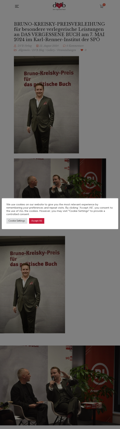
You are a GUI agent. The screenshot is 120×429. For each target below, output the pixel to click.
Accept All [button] (36, 220)
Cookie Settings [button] (16, 220)
